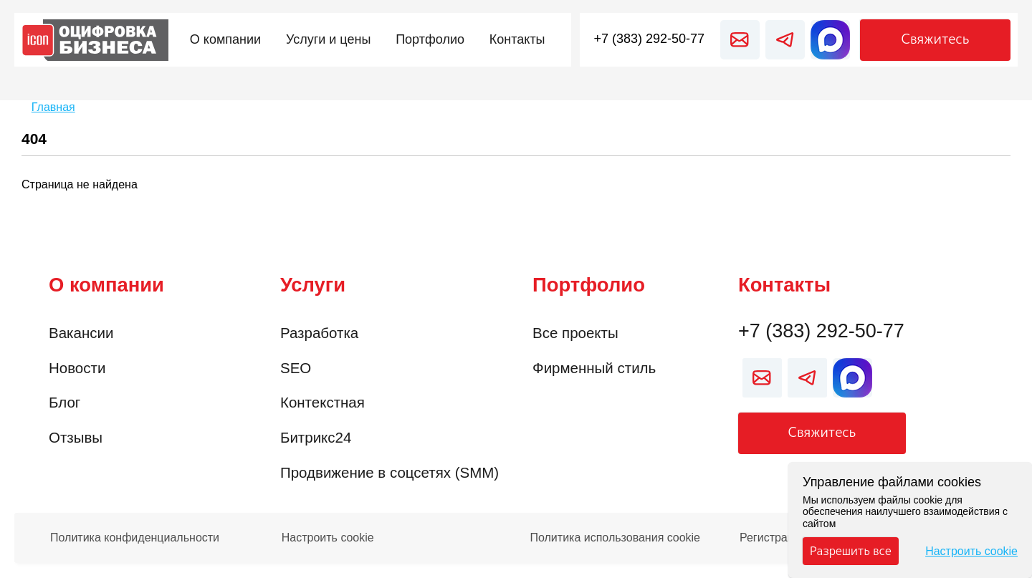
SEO (295, 368)
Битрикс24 (315, 437)
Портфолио (588, 285)
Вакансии (81, 332)
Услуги (312, 285)
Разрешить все (851, 551)
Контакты (784, 285)
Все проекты (575, 332)
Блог (64, 402)
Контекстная (322, 402)
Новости (77, 368)
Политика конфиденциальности (134, 538)
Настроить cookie (328, 538)
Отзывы (75, 437)
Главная (53, 107)
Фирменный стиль (594, 368)
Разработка (319, 332)
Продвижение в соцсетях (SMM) (389, 472)
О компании (106, 285)
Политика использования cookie (615, 538)
